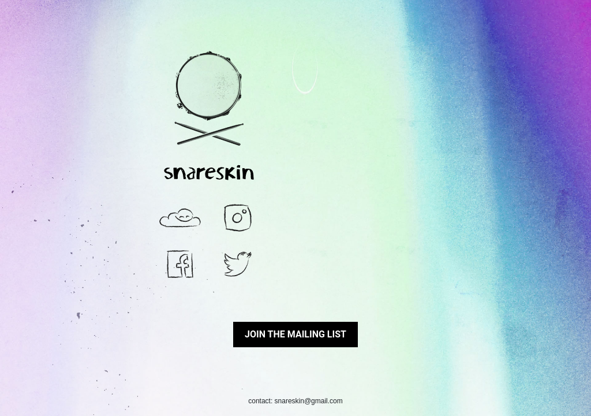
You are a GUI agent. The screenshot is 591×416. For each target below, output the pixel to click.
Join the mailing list (295, 334)
